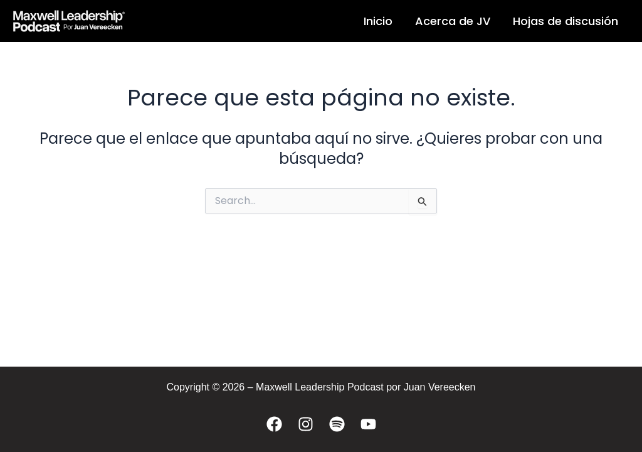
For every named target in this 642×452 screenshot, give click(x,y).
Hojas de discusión (565, 21)
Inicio (378, 21)
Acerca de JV (452, 21)
